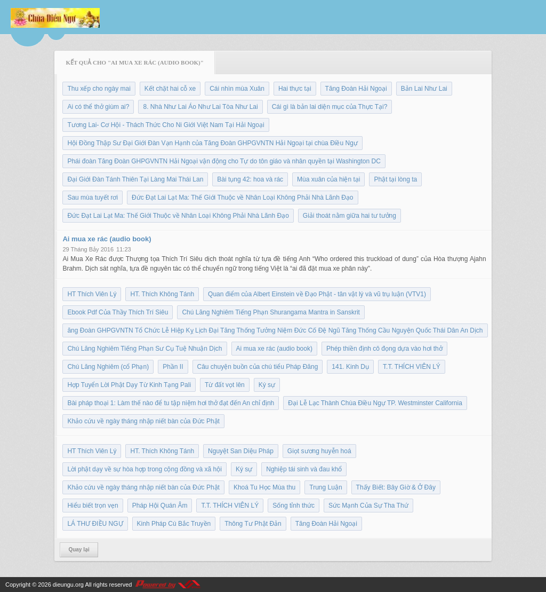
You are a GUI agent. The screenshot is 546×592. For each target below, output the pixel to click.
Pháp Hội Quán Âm (160, 505)
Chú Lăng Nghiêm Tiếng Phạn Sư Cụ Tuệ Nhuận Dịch (144, 348)
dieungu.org (68, 584)
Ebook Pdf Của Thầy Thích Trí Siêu (117, 312)
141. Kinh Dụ (350, 366)
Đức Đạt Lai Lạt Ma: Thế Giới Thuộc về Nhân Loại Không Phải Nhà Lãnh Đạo (242, 197)
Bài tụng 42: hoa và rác (250, 179)
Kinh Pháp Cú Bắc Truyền (174, 523)
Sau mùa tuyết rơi (92, 197)
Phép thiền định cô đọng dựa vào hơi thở (384, 348)
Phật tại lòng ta (395, 179)
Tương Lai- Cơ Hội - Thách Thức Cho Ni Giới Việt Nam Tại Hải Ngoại (165, 125)
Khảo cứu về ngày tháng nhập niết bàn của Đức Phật (143, 421)
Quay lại (78, 549)
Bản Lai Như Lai (424, 88)
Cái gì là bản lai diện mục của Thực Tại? (330, 106)
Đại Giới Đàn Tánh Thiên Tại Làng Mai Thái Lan (135, 179)
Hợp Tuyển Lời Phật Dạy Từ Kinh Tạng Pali (129, 385)
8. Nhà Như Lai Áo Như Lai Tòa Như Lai (200, 106)
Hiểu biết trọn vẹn (92, 505)
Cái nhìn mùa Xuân (237, 88)
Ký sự (267, 385)
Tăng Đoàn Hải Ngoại (356, 88)
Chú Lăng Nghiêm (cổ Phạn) (108, 366)
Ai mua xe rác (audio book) (106, 239)
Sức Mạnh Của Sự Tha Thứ (368, 505)
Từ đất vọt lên (225, 385)
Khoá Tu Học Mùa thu (264, 487)
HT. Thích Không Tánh (162, 294)
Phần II (173, 366)
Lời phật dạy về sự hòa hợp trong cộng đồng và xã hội (144, 469)
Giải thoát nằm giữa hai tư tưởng (349, 215)
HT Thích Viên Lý (91, 294)
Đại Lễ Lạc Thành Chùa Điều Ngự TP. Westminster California (375, 403)
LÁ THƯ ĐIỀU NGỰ (95, 523)
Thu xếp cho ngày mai (98, 88)
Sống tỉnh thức (293, 505)
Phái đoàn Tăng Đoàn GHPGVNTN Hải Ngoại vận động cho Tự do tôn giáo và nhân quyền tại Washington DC (223, 161)
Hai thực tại (294, 88)
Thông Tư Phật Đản (253, 523)
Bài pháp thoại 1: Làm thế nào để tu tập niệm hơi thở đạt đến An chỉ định (170, 403)
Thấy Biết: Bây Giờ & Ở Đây (396, 487)
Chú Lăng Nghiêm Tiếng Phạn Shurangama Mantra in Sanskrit (271, 312)
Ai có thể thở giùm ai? (98, 106)
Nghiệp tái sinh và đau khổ (304, 469)
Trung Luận (325, 487)
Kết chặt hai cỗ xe (170, 88)
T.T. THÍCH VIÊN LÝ (411, 366)
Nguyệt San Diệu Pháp (241, 451)
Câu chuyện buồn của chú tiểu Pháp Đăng (257, 366)
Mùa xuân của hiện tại (328, 179)
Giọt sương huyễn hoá (319, 451)
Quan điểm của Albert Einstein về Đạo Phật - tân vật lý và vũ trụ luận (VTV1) (317, 294)
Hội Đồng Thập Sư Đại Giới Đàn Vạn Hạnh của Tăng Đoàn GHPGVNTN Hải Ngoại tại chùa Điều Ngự (212, 143)
